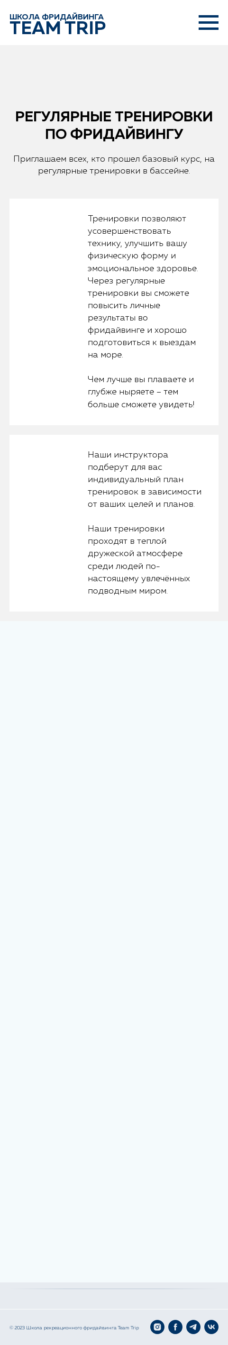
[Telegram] (193, 1327)
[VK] (211, 1327)
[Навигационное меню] (209, 22)
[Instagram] (157, 1327)
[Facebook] (175, 1327)
